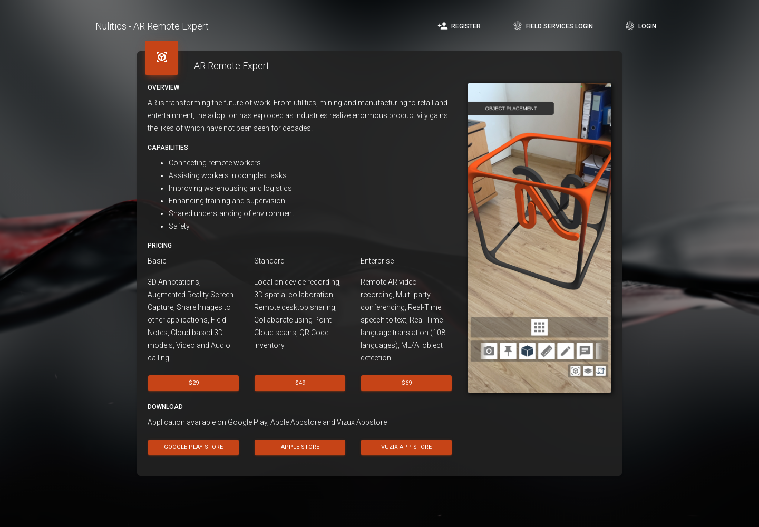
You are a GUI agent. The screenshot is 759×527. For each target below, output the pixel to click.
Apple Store (300, 446)
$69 (407, 382)
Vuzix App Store (407, 446)
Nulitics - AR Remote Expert (152, 26)
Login (640, 26)
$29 (194, 382)
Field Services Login (552, 26)
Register (459, 26)
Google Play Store (193, 446)
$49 (300, 382)
